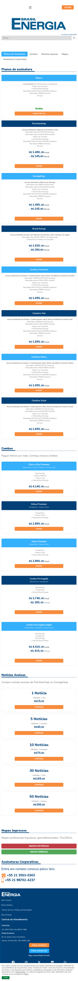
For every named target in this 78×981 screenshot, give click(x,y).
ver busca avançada (69, 34)
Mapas (65, 54)
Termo (26, 974)
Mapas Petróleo (39, 846)
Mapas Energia (39, 851)
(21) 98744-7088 (20, 929)
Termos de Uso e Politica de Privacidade (16, 910)
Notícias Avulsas (49, 54)
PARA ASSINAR (39, 945)
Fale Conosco (6, 900)
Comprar (38, 707)
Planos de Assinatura (14, 54)
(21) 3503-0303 (7, 929)
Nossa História (6, 905)
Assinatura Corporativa (15, 59)
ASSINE (67, 7)
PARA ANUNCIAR (39, 950)
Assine (39, 166)
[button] (30, 7)
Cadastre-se (39, 113)
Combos (34, 54)
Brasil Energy (6, 915)
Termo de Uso (20, 972)
